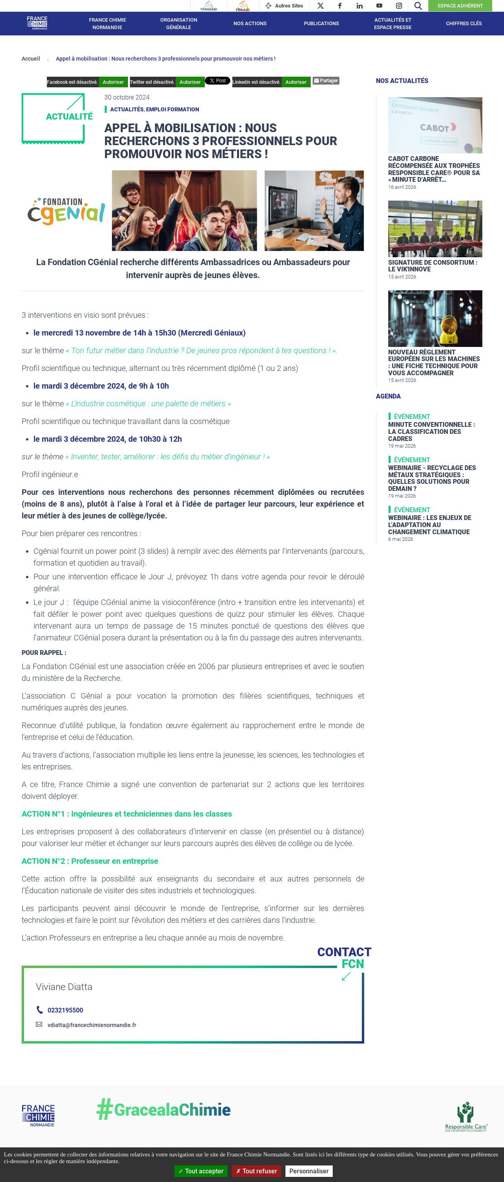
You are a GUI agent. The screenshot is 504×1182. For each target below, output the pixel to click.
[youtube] (379, 6)
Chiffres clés (464, 23)
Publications (321, 23)
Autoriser (113, 82)
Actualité (69, 117)
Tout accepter (201, 1171)
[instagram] (399, 6)
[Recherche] (418, 5)
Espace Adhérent (460, 6)
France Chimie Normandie (107, 24)
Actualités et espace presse (392, 24)
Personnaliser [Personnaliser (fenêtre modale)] (309, 1171)
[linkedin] (360, 6)
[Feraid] (243, 5)
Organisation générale (178, 24)
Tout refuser (256, 1171)
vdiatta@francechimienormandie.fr (92, 1025)
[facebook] (340, 6)
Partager (326, 80)
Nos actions (250, 23)
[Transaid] (209, 5)
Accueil (31, 58)
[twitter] (320, 6)
